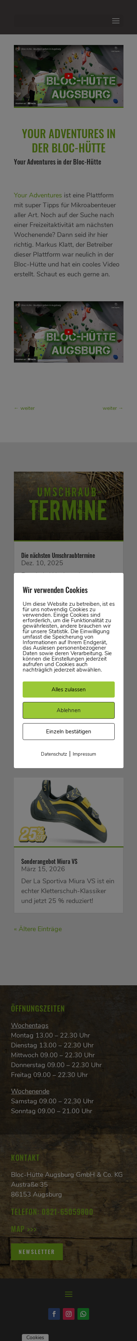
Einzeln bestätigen (68, 731)
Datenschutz (54, 754)
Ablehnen (69, 710)
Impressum (84, 754)
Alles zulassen (69, 689)
